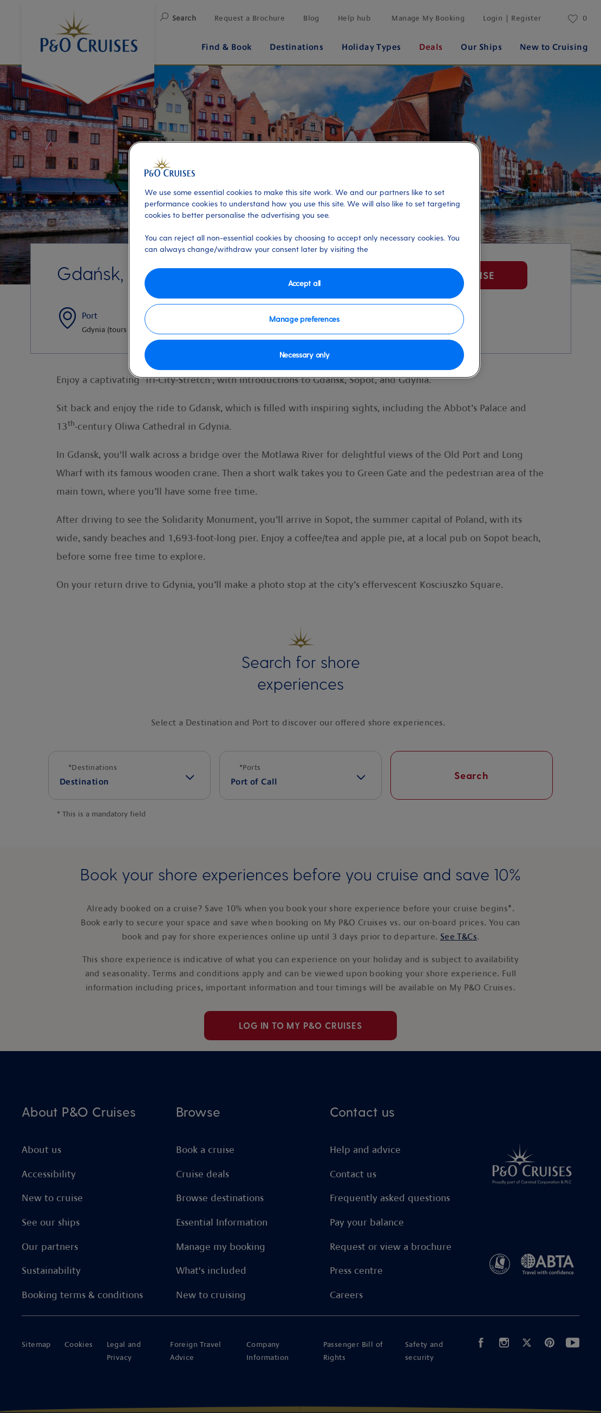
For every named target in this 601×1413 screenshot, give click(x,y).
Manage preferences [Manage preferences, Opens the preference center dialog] (304, 318)
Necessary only (304, 354)
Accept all (304, 283)
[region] (304, 259)
